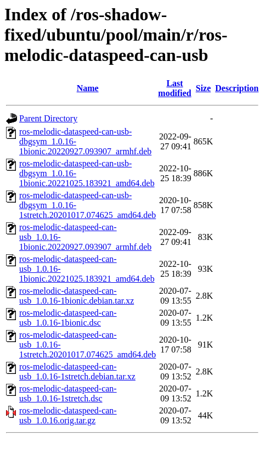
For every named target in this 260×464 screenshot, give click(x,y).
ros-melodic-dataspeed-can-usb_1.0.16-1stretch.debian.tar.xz (77, 371)
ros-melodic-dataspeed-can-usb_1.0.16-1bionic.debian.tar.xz (76, 295)
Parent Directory (48, 118)
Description (236, 88)
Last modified (174, 88)
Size (203, 88)
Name (88, 88)
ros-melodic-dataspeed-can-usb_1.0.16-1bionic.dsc (68, 317)
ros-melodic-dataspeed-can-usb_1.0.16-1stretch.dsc (68, 393)
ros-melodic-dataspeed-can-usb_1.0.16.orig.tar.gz (68, 415)
